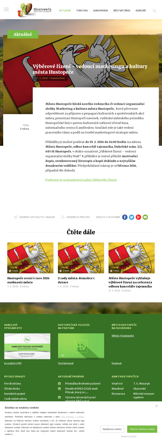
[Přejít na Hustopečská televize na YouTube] (81, 346)
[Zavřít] (157, 406)
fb (125, 217)
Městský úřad (121, 10)
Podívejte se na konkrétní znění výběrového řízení (81, 180)
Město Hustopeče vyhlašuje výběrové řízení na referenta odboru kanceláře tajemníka (130, 282)
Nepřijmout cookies (112, 429)
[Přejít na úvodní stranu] (34, 10)
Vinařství (117, 383)
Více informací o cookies (72, 417)
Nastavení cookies (128, 436)
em (145, 217)
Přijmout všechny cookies (142, 429)
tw (131, 217)
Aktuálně (65, 10)
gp (138, 217)
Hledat (154, 10)
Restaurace (118, 393)
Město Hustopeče (123, 335)
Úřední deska (12, 388)
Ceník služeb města (15, 398)
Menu (6, 10)
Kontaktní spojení (14, 393)
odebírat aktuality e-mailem (37, 217)
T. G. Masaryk (141, 383)
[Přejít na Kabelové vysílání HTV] (27, 346)
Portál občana (12, 383)
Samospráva (100, 10)
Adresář (141, 10)
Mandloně (118, 388)
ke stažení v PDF (13, 363)
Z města (24, 128)
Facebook (117, 363)
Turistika (82, 10)
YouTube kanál (65, 363)
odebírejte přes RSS (78, 217)
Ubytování (139, 388)
